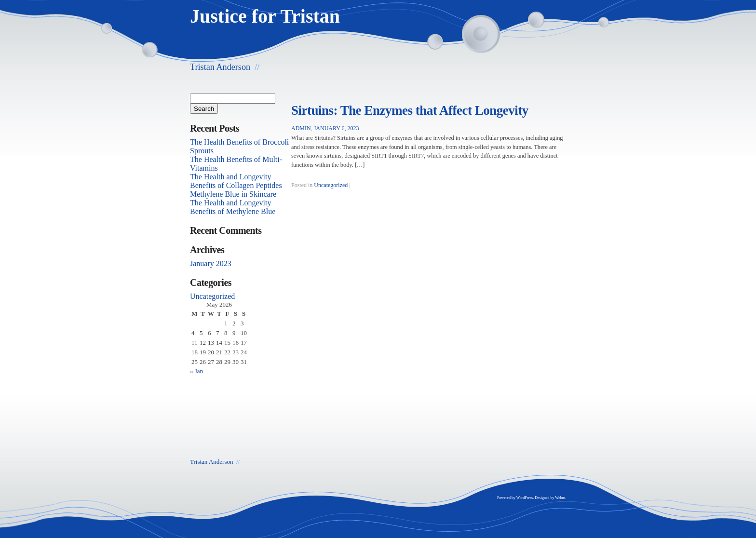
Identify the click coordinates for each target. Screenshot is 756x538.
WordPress (524, 498)
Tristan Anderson (220, 67)
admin (301, 128)
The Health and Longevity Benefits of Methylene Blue (232, 207)
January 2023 (210, 263)
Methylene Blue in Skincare (233, 194)
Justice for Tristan (265, 16)
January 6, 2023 (336, 128)
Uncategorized (331, 185)
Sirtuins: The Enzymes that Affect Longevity (409, 110)
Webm (560, 498)
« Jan (196, 371)
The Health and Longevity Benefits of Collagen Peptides (236, 181)
